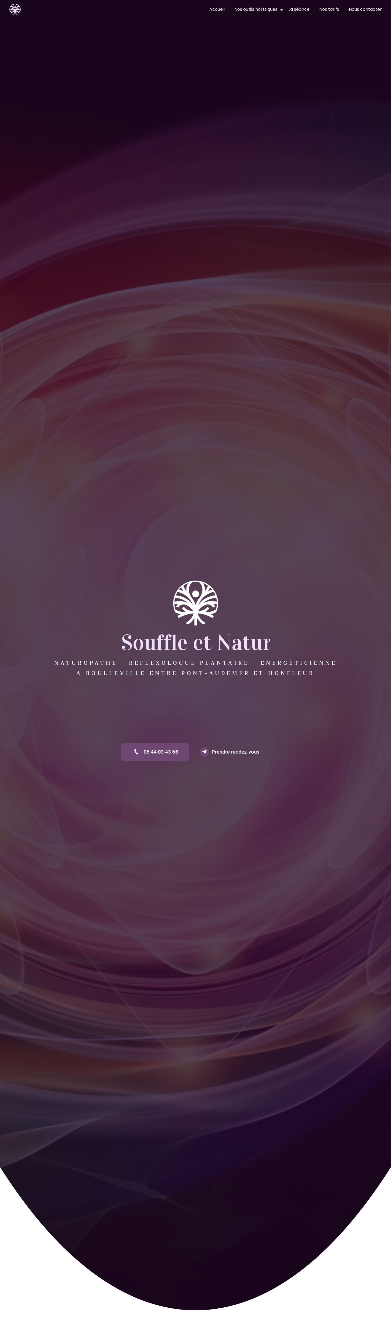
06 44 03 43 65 (155, 752)
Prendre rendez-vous (230, 752)
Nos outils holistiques (255, 9)
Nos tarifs (329, 9)
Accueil (217, 9)
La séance (299, 9)
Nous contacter (365, 9)
